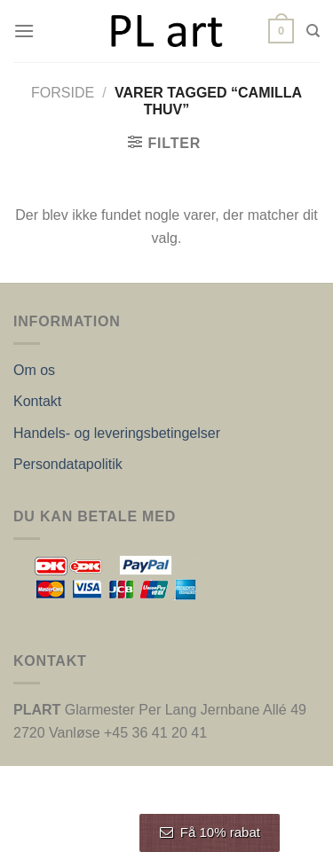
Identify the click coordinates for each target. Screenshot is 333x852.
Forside (62, 92)
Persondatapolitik (68, 464)
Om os (34, 370)
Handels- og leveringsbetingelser (116, 433)
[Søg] (313, 31)
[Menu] (24, 30)
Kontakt (37, 401)
